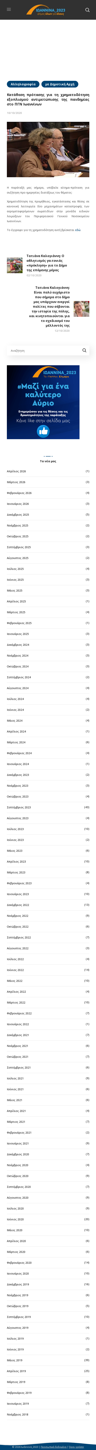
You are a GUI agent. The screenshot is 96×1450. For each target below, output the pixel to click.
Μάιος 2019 (14, 1360)
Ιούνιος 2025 (15, 579)
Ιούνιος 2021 (15, 1089)
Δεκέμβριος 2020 (18, 1154)
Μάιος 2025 (14, 590)
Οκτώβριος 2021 (17, 1057)
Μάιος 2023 (14, 851)
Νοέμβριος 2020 (17, 1165)
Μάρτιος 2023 (16, 872)
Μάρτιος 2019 (16, 1382)
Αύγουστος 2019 (17, 1328)
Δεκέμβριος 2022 (18, 905)
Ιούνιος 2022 (15, 970)
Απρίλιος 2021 (16, 1111)
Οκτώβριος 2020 (17, 1176)
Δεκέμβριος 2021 (18, 1035)
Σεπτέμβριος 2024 (19, 677)
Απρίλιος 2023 (16, 861)
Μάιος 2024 (14, 720)
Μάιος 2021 (14, 1100)
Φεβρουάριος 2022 (19, 1013)
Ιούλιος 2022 (15, 959)
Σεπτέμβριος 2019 (19, 1317)
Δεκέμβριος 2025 (18, 514)
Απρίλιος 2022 (16, 991)
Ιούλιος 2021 (15, 1078)
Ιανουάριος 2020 (18, 1273)
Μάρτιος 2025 (16, 612)
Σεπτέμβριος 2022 (19, 937)
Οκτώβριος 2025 (17, 536)
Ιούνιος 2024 (15, 710)
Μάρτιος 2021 (16, 1122)
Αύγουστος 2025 (17, 558)
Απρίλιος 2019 (16, 1371)
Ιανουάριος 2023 (18, 894)
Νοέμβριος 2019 (17, 1295)
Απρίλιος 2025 (16, 601)
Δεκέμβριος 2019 (18, 1284)
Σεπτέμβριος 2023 (19, 807)
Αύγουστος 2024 (17, 688)
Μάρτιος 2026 (16, 482)
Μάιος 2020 (14, 1230)
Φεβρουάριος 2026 (19, 493)
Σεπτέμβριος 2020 (19, 1187)
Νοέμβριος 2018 (17, 1414)
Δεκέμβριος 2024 (18, 645)
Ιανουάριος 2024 (18, 764)
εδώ (77, 230)
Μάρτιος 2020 (16, 1252)
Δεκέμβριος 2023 (18, 775)
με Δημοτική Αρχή (60, 84)
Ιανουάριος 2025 (18, 634)
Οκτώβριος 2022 (17, 926)
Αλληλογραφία (23, 84)
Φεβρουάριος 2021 (19, 1132)
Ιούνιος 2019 (15, 1349)
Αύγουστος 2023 (17, 818)
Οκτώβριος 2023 (17, 796)
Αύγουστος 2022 (17, 948)
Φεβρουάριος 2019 (19, 1393)
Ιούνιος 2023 (15, 840)
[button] (87, 10)
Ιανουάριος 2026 (18, 504)
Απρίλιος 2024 (16, 731)
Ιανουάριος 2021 (18, 1143)
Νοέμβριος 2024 (17, 655)
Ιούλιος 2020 (15, 1208)
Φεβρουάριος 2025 (19, 623)
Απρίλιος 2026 (16, 471)
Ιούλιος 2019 (15, 1338)
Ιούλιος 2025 (15, 569)
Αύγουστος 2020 (17, 1197)
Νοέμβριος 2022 (17, 916)
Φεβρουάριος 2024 (19, 753)
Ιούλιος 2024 (15, 699)
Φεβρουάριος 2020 (19, 1263)
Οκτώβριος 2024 (17, 666)
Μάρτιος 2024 (16, 742)
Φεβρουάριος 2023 (19, 883)
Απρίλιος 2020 (16, 1241)
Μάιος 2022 (14, 981)
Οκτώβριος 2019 (17, 1306)
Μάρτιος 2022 (16, 1002)
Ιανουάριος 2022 (18, 1024)
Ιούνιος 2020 (15, 1219)
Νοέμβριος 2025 (17, 525)
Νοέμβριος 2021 (17, 1046)
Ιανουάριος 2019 (18, 1403)
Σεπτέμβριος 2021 (19, 1067)
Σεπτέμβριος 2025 (19, 547)
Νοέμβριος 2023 (17, 785)
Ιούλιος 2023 (15, 829)
